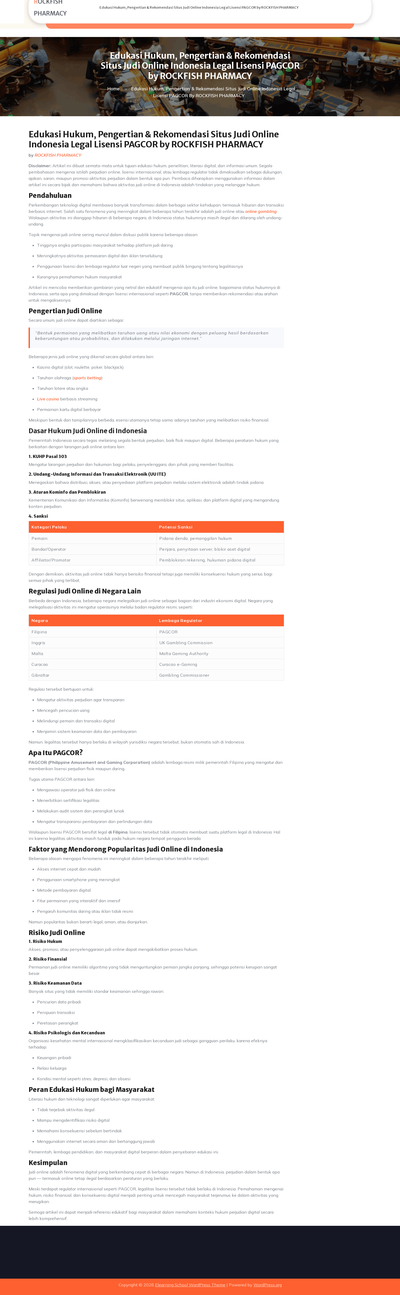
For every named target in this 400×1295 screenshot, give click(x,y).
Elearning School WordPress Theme (190, 1281)
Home (113, 88)
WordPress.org (267, 1281)
